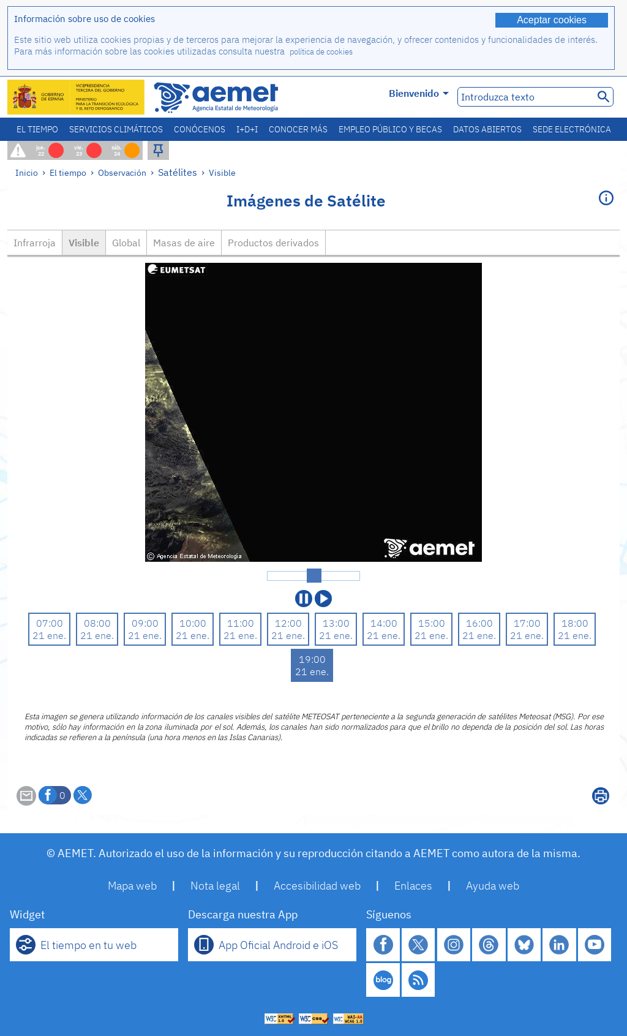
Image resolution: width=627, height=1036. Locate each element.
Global (126, 242)
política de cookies (321, 52)
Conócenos (199, 129)
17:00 (527, 623)
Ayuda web (492, 886)
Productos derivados (273, 242)
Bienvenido (419, 93)
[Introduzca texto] (524, 97)
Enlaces (413, 886)
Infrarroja (34, 242)
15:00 (431, 623)
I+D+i (247, 129)
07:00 (49, 623)
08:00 (97, 623)
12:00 (288, 623)
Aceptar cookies (552, 20)
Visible (222, 172)
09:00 (145, 623)
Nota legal (215, 886)
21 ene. (49, 635)
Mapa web (132, 886)
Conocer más (298, 129)
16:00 (479, 623)
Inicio (26, 172)
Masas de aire (184, 242)
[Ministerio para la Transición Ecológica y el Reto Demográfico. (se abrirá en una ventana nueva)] (76, 97)
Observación (122, 172)
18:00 (574, 623)
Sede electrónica (572, 129)
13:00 (336, 623)
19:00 (312, 659)
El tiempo (37, 129)
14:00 (383, 623)
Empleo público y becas (390, 129)
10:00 (192, 623)
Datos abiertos (487, 129)
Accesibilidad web (317, 886)
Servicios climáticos (116, 129)
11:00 (240, 623)
